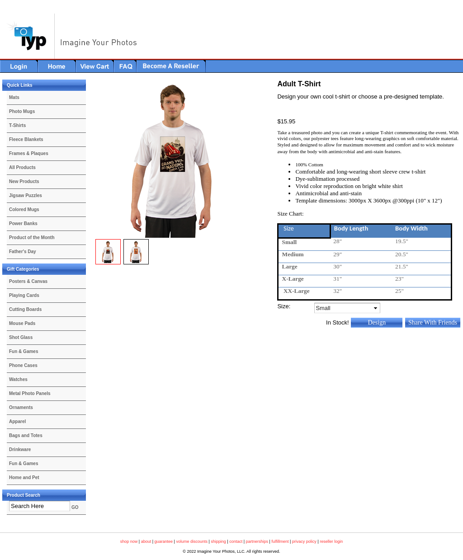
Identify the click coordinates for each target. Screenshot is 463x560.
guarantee (164, 541)
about (146, 541)
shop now (129, 541)
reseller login (331, 541)
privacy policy (304, 541)
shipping (218, 541)
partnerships (257, 541)
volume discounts (192, 541)
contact (235, 541)
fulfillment (279, 541)
